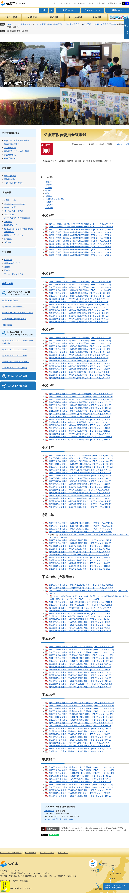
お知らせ (8, 242)
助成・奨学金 (10, 176)
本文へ (56, 3)
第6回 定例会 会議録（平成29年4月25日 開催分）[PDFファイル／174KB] (80, 737)
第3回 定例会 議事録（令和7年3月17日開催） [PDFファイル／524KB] (80, 250)
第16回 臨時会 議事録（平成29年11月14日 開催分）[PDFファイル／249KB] (81, 708)
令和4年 (48, 191)
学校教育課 (49, 811)
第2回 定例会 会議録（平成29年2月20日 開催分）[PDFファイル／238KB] (80, 749)
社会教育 (6, 252)
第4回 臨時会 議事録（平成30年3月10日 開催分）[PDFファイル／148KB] (80, 678)
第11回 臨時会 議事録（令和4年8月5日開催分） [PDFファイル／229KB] (79, 411)
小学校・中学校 (11, 200)
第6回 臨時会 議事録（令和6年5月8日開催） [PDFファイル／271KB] (78, 307)
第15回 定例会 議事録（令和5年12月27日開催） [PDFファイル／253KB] (80, 338)
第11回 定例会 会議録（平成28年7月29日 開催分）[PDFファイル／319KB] (81, 785)
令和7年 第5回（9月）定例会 (14, 356)
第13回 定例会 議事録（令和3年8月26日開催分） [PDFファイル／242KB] (80, 473)
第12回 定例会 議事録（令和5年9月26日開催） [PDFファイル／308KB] (79, 346)
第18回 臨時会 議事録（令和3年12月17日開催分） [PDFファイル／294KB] (81, 458)
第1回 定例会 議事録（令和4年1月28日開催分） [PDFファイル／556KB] (79, 440)
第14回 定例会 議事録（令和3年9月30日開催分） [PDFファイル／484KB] (80, 470)
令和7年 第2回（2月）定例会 (14, 349)
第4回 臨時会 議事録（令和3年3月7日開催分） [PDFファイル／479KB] (79, 498)
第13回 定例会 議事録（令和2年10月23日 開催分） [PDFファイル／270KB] (81, 529)
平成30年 (49, 202)
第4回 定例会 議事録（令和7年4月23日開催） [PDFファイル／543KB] (80, 247)
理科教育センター (11, 225)
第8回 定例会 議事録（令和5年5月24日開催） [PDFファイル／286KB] (79, 358)
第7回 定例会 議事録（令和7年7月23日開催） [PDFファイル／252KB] (80, 238)
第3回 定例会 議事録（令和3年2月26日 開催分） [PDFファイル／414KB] (80, 501)
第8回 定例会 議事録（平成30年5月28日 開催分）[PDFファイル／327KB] (80, 667)
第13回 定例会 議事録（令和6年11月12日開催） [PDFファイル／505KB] (80, 287)
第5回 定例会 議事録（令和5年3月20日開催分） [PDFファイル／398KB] (79, 366)
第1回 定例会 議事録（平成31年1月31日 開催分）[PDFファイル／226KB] (80, 631)
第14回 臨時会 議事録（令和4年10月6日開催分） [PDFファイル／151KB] (80, 402)
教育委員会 (59, 24)
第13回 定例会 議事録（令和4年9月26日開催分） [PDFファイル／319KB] (80, 405)
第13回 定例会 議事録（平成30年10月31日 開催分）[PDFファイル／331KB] (81, 652)
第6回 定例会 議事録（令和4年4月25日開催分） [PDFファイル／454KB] (79, 425)
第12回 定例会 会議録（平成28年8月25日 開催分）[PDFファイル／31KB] (80, 782)
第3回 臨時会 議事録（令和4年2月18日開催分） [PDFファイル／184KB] (79, 434)
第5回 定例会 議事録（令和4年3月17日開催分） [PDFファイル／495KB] (79, 428)
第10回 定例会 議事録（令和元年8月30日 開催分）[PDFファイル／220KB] (80, 605)
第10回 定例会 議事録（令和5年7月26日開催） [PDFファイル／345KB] (79, 352)
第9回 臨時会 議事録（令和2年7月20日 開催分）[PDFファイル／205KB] (79, 546)
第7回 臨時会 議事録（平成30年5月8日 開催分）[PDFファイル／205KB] (79, 670)
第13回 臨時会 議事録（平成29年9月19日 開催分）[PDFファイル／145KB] (81, 717)
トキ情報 (97, 17)
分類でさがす (26, 24)
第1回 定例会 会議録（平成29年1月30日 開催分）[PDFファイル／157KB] (80, 751)
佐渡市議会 (7, 325)
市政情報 (32, 17)
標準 (103, 3)
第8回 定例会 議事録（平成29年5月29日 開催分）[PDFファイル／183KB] (80, 731)
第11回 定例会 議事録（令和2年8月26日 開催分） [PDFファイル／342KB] (80, 540)
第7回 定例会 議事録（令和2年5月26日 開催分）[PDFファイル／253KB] (79, 552)
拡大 (98, 3)
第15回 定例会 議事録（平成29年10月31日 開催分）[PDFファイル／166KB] (81, 711)
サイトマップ (65, 3)
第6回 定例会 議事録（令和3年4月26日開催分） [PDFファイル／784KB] (79, 493)
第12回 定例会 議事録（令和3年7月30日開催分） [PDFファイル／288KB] (80, 476)
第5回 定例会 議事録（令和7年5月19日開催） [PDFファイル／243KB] (80, 244)
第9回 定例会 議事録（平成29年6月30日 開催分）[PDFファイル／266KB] (80, 728)
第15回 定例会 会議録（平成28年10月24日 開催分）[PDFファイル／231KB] (81, 773)
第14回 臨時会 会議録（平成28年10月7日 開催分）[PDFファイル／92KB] (80, 776)
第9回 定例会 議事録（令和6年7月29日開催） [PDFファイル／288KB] (79, 299)
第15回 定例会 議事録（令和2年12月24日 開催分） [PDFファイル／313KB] (81, 523)
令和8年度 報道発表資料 (13, 307)
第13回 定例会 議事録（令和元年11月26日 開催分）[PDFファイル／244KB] (81, 588)
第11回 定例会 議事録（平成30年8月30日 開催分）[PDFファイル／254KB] (81, 658)
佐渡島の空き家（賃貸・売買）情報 (17, 313)
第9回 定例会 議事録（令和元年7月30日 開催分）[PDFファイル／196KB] (80, 608)
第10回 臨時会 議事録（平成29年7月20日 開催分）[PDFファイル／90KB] (80, 726)
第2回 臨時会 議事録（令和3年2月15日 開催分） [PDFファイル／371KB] (80, 504)
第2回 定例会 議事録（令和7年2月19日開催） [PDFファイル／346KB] (80, 252)
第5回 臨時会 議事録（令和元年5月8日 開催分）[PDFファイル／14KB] (79, 619)
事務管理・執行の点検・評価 (16, 151)
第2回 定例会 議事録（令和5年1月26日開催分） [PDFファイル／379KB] (79, 375)
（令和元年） (59, 199)
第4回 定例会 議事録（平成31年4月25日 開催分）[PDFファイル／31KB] (79, 622)
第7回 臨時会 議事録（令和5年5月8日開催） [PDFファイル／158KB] (78, 361)
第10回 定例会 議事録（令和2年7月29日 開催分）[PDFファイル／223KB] (80, 543)
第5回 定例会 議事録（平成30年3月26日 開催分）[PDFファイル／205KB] (80, 675)
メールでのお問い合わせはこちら (58, 819)
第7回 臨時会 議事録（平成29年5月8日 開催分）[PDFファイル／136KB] (79, 734)
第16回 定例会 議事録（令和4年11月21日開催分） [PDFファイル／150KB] (81, 397)
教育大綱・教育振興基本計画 (16, 141)
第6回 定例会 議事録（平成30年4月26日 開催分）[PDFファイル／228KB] (80, 672)
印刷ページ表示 (122, 144)
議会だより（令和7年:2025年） (15, 362)
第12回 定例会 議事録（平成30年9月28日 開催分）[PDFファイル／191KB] (81, 655)
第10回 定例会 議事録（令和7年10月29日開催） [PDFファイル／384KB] (81, 229)
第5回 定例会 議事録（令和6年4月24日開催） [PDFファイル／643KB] (79, 310)
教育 (50, 24)
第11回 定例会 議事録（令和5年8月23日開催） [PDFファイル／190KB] (79, 349)
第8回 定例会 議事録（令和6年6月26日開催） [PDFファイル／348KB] (79, 302)
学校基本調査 (10, 179)
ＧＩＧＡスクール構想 (13, 211)
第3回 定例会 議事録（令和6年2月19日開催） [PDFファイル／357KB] (79, 316)
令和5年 (48, 188)
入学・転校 (9, 214)
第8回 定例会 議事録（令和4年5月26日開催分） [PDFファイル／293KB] (79, 419)
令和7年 (48, 182)
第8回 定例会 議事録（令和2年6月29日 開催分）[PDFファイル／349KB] (79, 549)
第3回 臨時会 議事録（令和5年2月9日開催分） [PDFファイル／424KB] (79, 372)
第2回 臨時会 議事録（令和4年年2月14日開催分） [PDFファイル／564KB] (80, 437)
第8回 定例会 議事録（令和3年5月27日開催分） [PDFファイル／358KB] (79, 487)
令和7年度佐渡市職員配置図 (14, 319)
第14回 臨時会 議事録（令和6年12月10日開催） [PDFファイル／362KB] (80, 284)
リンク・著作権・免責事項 (11, 853)
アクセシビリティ (47, 853)
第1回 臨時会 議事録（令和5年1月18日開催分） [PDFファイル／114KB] (79, 378)
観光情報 (54, 17)
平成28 (48, 208)
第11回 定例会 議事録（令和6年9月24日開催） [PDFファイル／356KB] (79, 293)
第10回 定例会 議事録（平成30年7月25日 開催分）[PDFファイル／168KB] (81, 661)
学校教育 (6, 192)
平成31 (48, 199)
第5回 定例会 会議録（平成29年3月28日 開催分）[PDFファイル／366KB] (80, 740)
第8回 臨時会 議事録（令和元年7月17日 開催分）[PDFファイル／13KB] (79, 611)
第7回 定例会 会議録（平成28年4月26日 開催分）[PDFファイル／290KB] (80, 796)
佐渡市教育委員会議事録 (17, 31)
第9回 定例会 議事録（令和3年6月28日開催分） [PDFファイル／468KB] (79, 484)
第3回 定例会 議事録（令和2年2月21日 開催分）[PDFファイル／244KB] (79, 563)
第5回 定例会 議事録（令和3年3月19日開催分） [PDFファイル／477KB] (79, 496)
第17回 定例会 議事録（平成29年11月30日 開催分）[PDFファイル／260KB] (81, 706)
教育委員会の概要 (91, 24)
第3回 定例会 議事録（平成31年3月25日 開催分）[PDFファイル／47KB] (79, 625)
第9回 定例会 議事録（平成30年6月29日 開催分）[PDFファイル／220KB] (80, 664)
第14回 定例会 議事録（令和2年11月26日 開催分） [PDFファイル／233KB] (81, 526)
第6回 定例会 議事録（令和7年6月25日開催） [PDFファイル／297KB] (80, 241)
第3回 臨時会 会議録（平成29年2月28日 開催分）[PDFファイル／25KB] (79, 746)
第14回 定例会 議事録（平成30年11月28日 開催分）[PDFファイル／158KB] (81, 650)
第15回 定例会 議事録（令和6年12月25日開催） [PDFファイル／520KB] (80, 282)
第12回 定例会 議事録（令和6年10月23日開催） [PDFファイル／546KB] (80, 290)
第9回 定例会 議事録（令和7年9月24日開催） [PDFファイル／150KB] (80, 232)
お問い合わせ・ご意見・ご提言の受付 (15, 881)
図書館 (7, 270)
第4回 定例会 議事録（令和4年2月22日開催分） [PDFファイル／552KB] (79, 431)
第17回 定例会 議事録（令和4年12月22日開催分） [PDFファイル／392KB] (81, 394)
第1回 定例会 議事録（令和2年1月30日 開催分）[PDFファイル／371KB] (79, 569)
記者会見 (8, 239)
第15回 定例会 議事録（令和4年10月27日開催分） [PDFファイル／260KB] (81, 399)
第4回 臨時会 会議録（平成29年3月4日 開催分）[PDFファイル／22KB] (79, 743)
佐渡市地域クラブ (11, 263)
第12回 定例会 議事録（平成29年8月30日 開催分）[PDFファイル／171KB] (81, 720)
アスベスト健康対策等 (13, 183)
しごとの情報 (75, 17)
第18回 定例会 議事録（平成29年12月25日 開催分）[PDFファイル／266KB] (81, 703)
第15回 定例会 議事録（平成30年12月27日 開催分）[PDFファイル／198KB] (81, 647)
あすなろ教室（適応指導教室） (17, 218)
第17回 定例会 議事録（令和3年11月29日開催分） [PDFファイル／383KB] (81, 461)
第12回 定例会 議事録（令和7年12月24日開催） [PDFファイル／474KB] (81, 224)
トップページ (13, 24)
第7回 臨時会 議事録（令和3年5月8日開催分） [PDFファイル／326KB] (79, 490)
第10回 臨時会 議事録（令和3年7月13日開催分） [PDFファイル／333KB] (80, 481)
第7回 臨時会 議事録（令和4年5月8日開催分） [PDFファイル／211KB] (79, 422)
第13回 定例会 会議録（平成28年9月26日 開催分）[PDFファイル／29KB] (80, 779)
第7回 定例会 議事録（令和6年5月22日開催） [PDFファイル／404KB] (79, 305)
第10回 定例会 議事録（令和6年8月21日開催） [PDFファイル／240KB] (79, 296)
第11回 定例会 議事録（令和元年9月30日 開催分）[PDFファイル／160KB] (80, 602)
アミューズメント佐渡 (13, 274)
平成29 (48, 205)
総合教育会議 (10, 155)
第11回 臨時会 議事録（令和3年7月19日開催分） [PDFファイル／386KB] (80, 478)
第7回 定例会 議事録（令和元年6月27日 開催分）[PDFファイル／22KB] (79, 614)
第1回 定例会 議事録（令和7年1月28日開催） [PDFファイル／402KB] (80, 255)
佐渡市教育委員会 (73, 24)
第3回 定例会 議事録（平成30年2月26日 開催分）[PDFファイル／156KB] (80, 681)
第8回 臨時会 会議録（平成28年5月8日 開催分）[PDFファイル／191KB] (79, 793)
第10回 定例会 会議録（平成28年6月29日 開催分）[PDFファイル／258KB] (81, 787)
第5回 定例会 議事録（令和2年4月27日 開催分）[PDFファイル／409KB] (79, 557)
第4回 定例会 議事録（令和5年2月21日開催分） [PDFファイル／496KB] (79, 369)
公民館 (7, 267)
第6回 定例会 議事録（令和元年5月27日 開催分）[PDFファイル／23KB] (79, 616)
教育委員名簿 (10, 158)
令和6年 (48, 185)
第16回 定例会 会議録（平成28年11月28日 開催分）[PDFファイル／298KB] (81, 770)
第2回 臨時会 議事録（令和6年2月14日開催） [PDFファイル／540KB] (79, 319)
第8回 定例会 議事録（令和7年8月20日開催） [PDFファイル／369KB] (80, 235)
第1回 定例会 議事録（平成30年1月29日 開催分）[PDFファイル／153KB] (80, 687)
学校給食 (8, 222)
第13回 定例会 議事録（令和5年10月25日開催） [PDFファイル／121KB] (80, 343)
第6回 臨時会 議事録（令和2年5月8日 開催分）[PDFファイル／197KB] (79, 555)
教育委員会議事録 (108, 24)
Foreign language (79, 3)
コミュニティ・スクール (14, 204)
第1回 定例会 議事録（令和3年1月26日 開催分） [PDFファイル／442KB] (80, 507)
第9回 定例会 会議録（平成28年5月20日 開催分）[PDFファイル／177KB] (80, 790)
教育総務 (6, 168)
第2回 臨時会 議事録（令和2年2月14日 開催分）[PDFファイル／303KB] (79, 566)
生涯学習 (8, 260)
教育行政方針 (10, 148)
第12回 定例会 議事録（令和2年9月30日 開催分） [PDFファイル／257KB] (80, 532)
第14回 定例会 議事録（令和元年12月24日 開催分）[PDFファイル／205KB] (81, 585)
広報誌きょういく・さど (14, 235)
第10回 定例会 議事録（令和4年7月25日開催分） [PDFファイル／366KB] (80, 414)
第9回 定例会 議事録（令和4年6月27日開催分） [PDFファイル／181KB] (79, 417)
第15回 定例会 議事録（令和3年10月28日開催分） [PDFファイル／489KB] (81, 467)
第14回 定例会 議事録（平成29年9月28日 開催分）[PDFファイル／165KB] (81, 714)
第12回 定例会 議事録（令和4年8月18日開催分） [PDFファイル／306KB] (80, 408)
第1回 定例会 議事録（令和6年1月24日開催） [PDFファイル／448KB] (79, 322)
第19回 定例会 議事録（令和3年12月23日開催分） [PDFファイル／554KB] (81, 455)
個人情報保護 (30, 853)
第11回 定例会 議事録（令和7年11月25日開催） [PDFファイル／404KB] (81, 227)
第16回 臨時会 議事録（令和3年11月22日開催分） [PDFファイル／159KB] (81, 464)
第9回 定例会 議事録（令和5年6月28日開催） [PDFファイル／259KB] (79, 355)
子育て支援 (7, 283)
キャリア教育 (10, 207)
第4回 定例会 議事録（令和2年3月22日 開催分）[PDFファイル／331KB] (79, 560)
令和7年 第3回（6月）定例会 (14, 368)
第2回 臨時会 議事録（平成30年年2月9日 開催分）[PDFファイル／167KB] (80, 684)
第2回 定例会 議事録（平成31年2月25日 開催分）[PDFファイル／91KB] (79, 628)
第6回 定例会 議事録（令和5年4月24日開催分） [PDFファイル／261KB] (79, 363)
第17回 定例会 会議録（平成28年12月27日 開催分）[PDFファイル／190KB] (81, 767)
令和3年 (48, 193)
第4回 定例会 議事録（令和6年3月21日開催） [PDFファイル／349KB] (79, 313)
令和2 (47, 196)
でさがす (68, 10)
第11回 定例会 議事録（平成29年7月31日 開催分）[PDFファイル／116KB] (81, 723)
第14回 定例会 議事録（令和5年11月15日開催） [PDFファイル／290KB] (80, 341)
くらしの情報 (10, 17)
